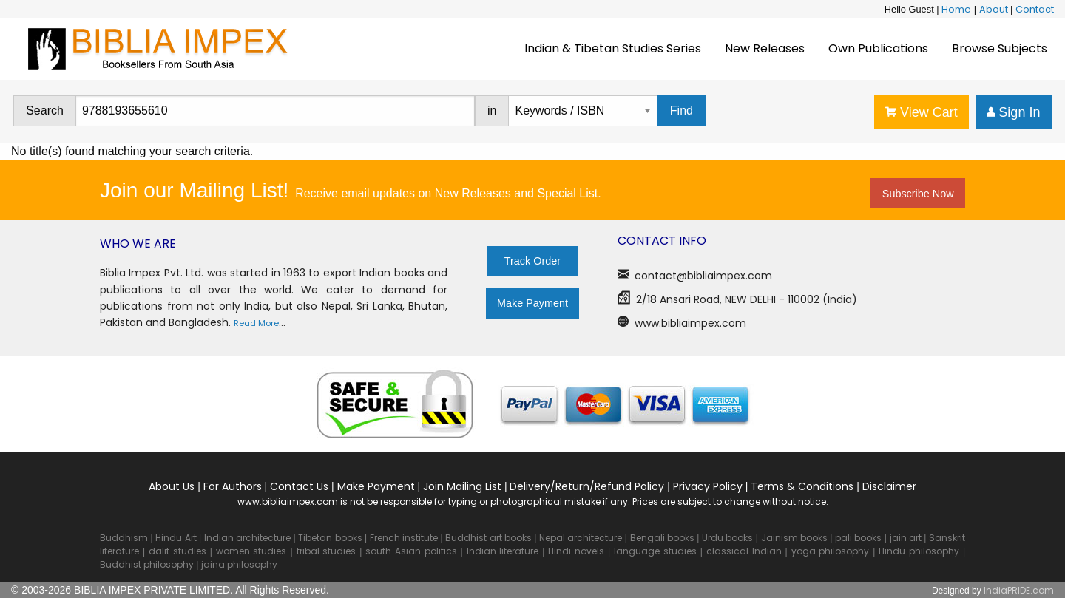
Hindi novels (576, 551)
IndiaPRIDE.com (1019, 590)
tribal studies (326, 551)
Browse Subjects (999, 48)
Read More (256, 323)
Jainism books (794, 537)
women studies (251, 551)
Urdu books (727, 537)
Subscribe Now (918, 194)
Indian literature (503, 551)
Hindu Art (175, 537)
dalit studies (177, 551)
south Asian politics (410, 551)
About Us (172, 486)
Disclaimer (889, 486)
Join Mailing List (462, 486)
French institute (404, 537)
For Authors (232, 486)
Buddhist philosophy (147, 564)
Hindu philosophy (919, 551)
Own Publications (878, 48)
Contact (1034, 9)
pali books (858, 537)
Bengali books (662, 537)
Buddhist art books (488, 537)
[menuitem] (613, 49)
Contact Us (299, 486)
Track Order (532, 261)
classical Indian (744, 551)
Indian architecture (247, 537)
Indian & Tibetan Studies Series (612, 48)
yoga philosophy (830, 551)
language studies (655, 551)
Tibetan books (330, 537)
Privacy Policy (708, 486)
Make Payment (532, 303)
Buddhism (124, 537)
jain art (906, 537)
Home (956, 9)
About (993, 9)
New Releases (765, 48)
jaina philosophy (239, 564)
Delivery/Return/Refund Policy (587, 486)
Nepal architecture (580, 537)
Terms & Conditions (802, 486)
